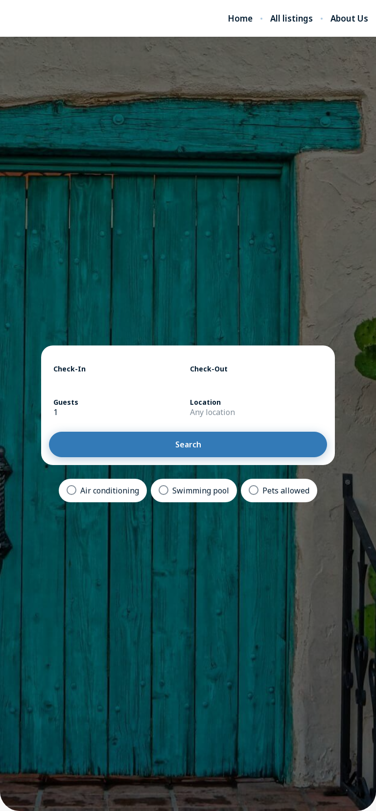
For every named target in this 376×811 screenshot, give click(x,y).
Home (240, 19)
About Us (349, 19)
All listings (291, 19)
